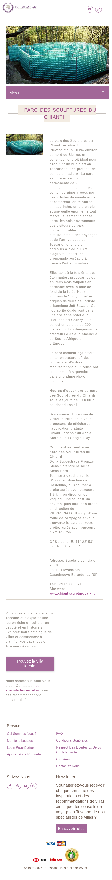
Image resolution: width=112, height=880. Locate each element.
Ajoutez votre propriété (24, 754)
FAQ (59, 733)
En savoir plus (71, 829)
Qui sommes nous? (21, 733)
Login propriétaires (20, 747)
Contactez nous (68, 766)
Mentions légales (20, 740)
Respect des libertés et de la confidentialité (78, 750)
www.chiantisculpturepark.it (72, 593)
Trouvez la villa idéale (29, 663)
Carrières (63, 759)
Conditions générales (72, 740)
